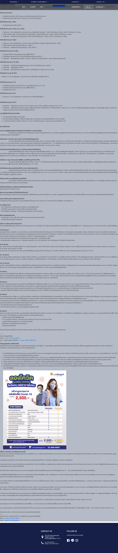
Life (42, 6)
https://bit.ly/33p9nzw (28, 340)
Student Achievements (39, 1)
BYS (24, 6)
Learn (33, 6)
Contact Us (101, 1)
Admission (77, 6)
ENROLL (88, 7)
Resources (14, 1)
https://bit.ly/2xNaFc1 (12, 338)
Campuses (76, 1)
